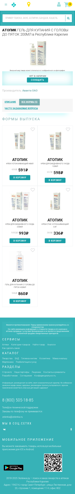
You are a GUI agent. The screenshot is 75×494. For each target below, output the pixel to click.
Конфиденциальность (45, 375)
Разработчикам (10, 375)
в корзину (19, 177)
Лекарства (7, 358)
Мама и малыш (60, 358)
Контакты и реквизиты (54, 372)
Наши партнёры (21, 372)
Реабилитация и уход (26, 362)
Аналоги (51, 344)
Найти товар (39, 344)
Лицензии (36, 372)
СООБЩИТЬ (37, 80)
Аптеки (5, 344)
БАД (17, 358)
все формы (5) (29, 102)
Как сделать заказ (11, 348)
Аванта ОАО (30, 90)
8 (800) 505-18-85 (17, 400)
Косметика (44, 358)
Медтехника (7, 362)
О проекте (7, 372)
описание (10, 102)
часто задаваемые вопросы (21, 108)
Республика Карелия (29, 4)
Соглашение (26, 375)
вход (59, 4)
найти (68, 18)
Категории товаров (20, 344)
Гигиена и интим (29, 358)
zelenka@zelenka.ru (12, 416)
